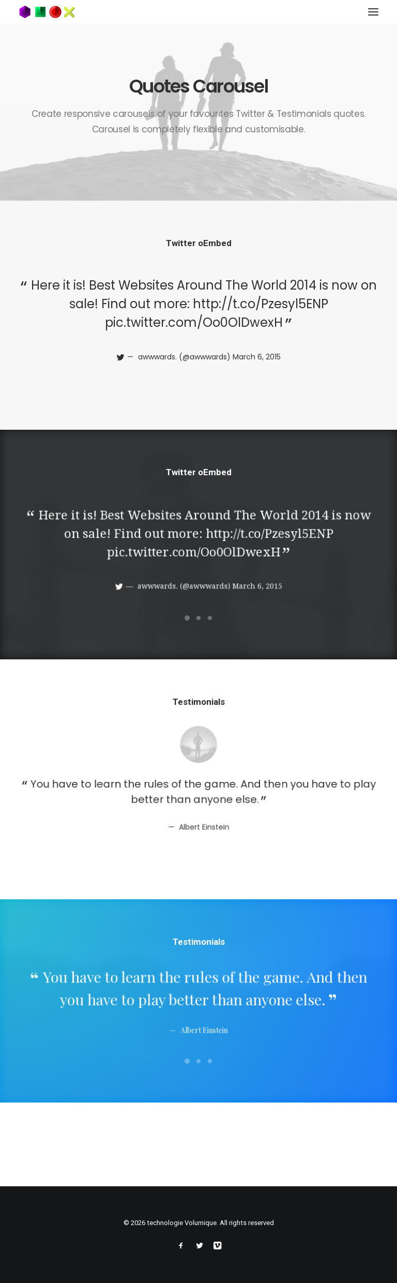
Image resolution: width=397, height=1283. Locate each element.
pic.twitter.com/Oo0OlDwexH (194, 322)
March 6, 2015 (256, 357)
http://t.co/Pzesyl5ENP (260, 304)
